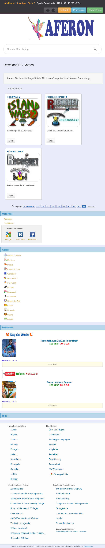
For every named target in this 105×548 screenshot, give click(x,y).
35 (38, 206)
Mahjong (9, 259)
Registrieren (9, 223)
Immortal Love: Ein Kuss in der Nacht (59, 341)
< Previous (29, 206)
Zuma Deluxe (16, 489)
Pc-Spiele (64, 10)
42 (74, 206)
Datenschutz (55, 434)
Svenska (14, 469)
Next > (91, 206)
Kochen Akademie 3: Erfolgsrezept (26, 493)
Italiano (13, 454)
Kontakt (52, 444)
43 (79, 206)
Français (14, 449)
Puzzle (8, 264)
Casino (8, 314)
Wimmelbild (10, 277)
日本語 (13, 474)
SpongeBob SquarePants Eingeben (27, 498)
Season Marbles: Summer (59, 382)
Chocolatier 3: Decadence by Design (27, 503)
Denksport (10, 291)
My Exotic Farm (63, 493)
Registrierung (55, 459)
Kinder (8, 305)
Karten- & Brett (12, 268)
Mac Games (78, 10)
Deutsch (14, 439)
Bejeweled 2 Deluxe (19, 538)
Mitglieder (53, 449)
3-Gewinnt (10, 282)
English (13, 434)
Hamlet (59, 518)
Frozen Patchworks (65, 523)
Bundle (8, 318)
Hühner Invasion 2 (18, 528)
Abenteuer (10, 296)
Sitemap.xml (88, 546)
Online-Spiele (95, 10)
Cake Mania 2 (16, 513)
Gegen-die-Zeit (12, 300)
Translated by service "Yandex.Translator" (71, 531)
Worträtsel (10, 273)
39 (59, 206)
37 (48, 206)
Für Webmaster (56, 469)
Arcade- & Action (12, 255)
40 (64, 206)
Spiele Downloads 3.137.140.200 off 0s (42, 3)
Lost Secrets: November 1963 (70, 513)
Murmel (9, 286)
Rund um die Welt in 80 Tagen (24, 508)
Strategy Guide (58, 474)
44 (84, 206)
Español (14, 444)
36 (43, 206)
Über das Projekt (56, 430)
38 (53, 206)
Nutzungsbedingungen (59, 439)
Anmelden (8, 219)
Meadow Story (62, 498)
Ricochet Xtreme (15, 151)
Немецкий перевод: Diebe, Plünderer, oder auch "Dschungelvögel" (29, 533)
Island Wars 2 (13, 97)
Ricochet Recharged (57, 97)
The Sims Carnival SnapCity (69, 489)
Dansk (13, 430)
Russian (14, 479)
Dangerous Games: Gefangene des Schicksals (74, 503)
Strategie (9, 309)
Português (15, 464)
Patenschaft (54, 464)
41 (69, 206)
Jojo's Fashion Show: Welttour (24, 518)
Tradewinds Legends (20, 523)
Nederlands (15, 459)
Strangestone (62, 508)
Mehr (11, 141)
